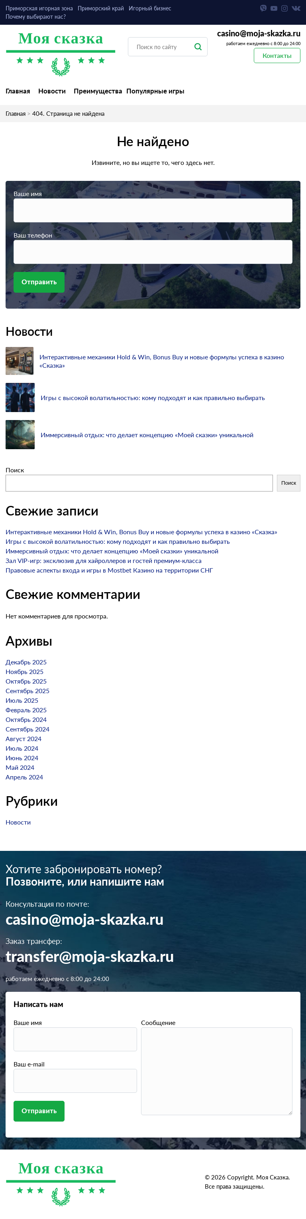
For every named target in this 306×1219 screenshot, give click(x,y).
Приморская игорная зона (39, 8)
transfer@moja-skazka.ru (90, 957)
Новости (52, 91)
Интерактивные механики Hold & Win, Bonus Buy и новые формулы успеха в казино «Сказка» (141, 531)
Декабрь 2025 (26, 662)
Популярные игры (155, 91)
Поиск (15, 470)
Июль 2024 (22, 748)
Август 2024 (23, 738)
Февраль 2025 (26, 710)
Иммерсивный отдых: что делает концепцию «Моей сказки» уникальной (147, 434)
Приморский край (101, 8)
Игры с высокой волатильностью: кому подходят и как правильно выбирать (153, 397)
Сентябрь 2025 (27, 690)
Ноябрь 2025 (24, 671)
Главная (18, 91)
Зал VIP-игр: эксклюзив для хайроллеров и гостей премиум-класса (104, 560)
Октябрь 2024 (26, 719)
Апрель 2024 (24, 777)
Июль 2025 (22, 700)
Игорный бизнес (150, 8)
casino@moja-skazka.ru (258, 34)
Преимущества (98, 91)
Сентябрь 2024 (27, 729)
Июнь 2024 (22, 757)
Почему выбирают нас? (36, 16)
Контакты (277, 55)
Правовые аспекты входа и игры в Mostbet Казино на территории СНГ (109, 570)
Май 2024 (20, 767)
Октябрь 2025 (26, 681)
